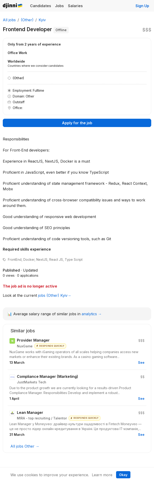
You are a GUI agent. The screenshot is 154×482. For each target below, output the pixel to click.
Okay (123, 475)
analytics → (92, 314)
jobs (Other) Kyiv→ (54, 295)
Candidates (40, 5)
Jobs (59, 5)
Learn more (102, 475)
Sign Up (142, 5)
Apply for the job (77, 123)
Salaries (75, 5)
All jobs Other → (24, 446)
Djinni (13, 6)
